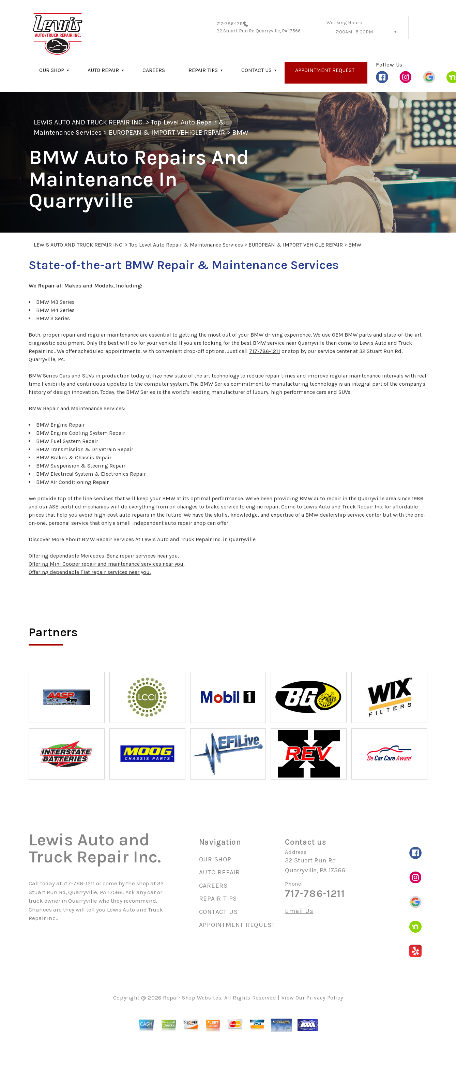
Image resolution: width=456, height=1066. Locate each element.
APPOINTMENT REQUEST (324, 70)
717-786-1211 (229, 24)
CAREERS (153, 70)
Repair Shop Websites (192, 997)
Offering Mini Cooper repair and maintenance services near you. (106, 564)
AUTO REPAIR (103, 70)
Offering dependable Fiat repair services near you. (90, 572)
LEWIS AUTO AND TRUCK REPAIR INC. (89, 122)
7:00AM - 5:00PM (354, 32)
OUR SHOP (51, 70)
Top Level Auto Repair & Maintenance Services (186, 244)
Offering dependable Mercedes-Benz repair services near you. (104, 555)
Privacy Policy (324, 997)
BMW (240, 132)
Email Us (299, 911)
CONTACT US (256, 70)
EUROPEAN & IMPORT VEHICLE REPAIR (167, 132)
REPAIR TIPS (203, 70)
